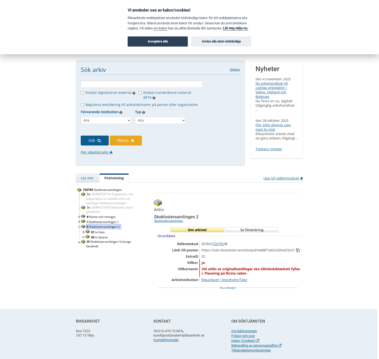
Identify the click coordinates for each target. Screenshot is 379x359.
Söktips (235, 69)
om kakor (160, 28)
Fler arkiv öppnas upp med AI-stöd (273, 127)
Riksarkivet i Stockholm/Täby (224, 279)
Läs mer (87, 178)
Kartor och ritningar (102, 217)
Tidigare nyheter (268, 149)
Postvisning (114, 178)
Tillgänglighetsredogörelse (251, 350)
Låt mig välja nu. (235, 28)
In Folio (98, 232)
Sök (94, 140)
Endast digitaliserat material (110, 92)
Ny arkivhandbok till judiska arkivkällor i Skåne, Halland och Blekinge (271, 90)
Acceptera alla (158, 41)
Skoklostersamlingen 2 (103, 227)
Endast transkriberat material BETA (167, 95)
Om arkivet (197, 230)
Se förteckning (251, 230)
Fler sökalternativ (97, 152)
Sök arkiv (93, 69)
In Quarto (100, 237)
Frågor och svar (243, 336)
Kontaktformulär (166, 340)
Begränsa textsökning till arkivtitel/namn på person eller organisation (142, 104)
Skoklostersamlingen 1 (103, 222)
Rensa (125, 140)
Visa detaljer (227, 288)
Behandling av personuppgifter (256, 345)
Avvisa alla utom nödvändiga (221, 41)
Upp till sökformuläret (283, 178)
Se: (109, 198)
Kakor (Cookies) (245, 341)
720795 (218, 244)
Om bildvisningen (244, 331)
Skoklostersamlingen (103, 190)
